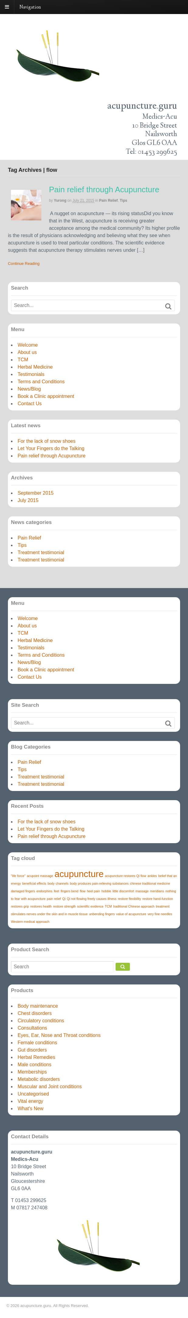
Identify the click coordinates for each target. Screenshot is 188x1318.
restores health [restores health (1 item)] (41, 906)
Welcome (28, 345)
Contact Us (30, 403)
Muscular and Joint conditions (50, 1086)
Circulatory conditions (41, 1020)
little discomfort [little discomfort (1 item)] (123, 891)
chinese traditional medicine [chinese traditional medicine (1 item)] (150, 883)
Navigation (30, 7)
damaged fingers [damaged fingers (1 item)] (23, 891)
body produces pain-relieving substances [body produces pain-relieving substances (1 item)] (99, 883)
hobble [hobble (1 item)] (106, 891)
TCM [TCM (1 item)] (108, 906)
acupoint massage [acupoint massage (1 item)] (40, 876)
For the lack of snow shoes (46, 441)
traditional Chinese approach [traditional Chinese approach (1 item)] (134, 906)
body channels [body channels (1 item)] (58, 883)
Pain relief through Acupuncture (104, 189)
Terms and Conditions (41, 381)
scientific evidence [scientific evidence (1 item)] (90, 906)
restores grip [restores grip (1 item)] (20, 906)
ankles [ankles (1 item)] (152, 876)
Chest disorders (35, 1013)
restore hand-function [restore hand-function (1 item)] (157, 899)
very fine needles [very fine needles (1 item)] (160, 914)
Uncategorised (33, 1093)
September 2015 (36, 493)
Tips (123, 200)
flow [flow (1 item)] (82, 891)
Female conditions (37, 1042)
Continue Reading (24, 263)
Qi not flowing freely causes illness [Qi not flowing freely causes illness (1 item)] (92, 899)
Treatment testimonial (41, 552)
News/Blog (29, 389)
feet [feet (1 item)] (56, 891)
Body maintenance (38, 1006)
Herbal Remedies (36, 1057)
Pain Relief (108, 200)
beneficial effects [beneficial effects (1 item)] (34, 883)
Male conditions (34, 1064)
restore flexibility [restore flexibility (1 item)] (129, 899)
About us (27, 352)
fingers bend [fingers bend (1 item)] (69, 891)
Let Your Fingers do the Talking (51, 448)
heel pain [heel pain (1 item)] (93, 891)
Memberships (32, 1071)
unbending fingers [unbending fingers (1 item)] (102, 914)
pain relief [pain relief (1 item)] (54, 899)
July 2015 (28, 500)
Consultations (32, 1028)
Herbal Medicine (35, 367)
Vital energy (30, 1101)
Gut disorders (32, 1050)
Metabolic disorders (39, 1079)
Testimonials (31, 374)
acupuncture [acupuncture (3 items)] (78, 874)
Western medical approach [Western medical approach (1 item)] (30, 921)
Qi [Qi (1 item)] (64, 899)
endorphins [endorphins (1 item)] (45, 891)
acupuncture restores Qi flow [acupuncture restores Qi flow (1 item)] (125, 876)
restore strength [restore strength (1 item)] (64, 906)
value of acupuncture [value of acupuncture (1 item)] (131, 914)
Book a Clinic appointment (46, 396)
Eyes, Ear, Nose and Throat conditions (59, 1035)
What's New (31, 1108)
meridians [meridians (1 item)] (157, 891)
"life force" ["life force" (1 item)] (18, 876)
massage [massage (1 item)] (141, 891)
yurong (60, 200)
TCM (23, 359)
